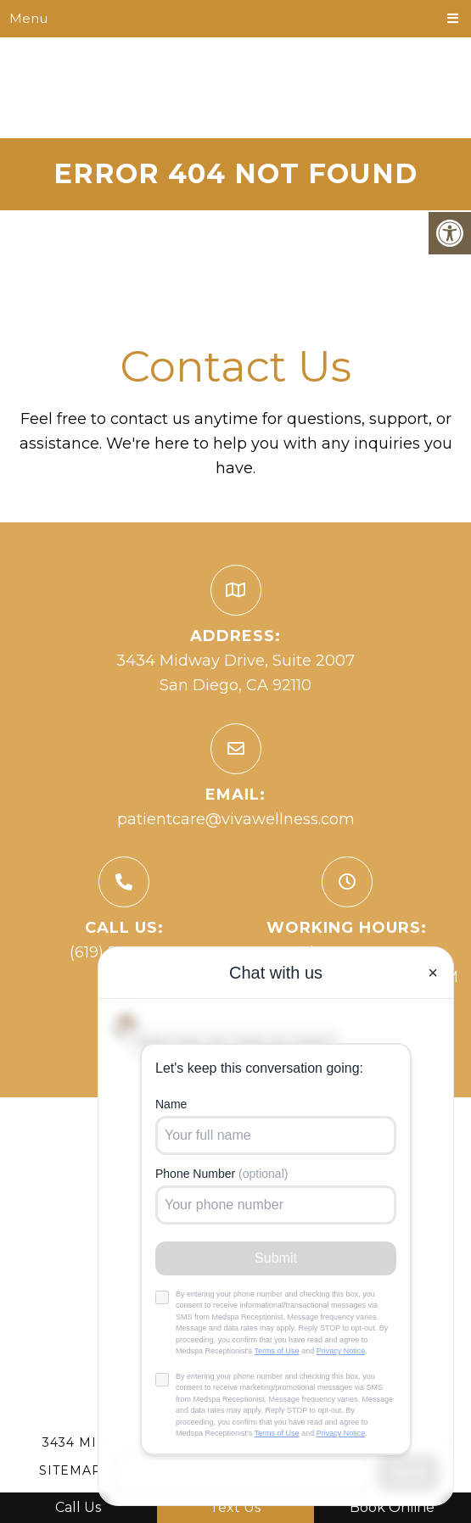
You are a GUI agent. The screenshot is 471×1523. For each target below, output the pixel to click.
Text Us (235, 1507)
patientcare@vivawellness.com (236, 819)
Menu (28, 18)
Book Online (392, 1507)
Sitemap (70, 1470)
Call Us (78, 1507)
